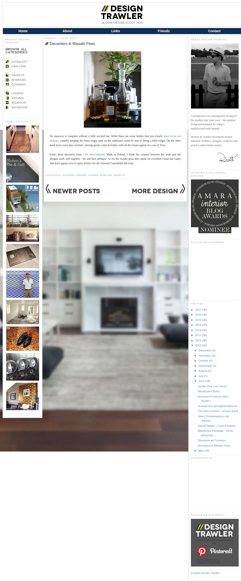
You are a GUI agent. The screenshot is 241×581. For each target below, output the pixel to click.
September (206, 365)
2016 (198, 314)
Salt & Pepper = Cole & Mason (217, 425)
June (202, 380)
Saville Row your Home (212, 386)
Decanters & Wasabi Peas (72, 43)
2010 (198, 345)
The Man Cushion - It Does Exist (218, 410)
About (67, 31)
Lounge (93, 175)
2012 (198, 335)
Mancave (106, 175)
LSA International (94, 154)
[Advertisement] (215, 485)
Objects (119, 175)
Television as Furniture (212, 440)
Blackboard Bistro (209, 391)
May (202, 450)
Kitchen (68, 175)
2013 (198, 330)
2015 (198, 319)
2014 (198, 324)
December (205, 350)
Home (23, 31)
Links (115, 31)
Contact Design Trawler (205, 572)
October (204, 360)
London (81, 175)
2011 (198, 340)
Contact (214, 31)
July (201, 375)
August (203, 370)
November (205, 355)
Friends (164, 31)
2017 (198, 309)
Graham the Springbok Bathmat (217, 405)
